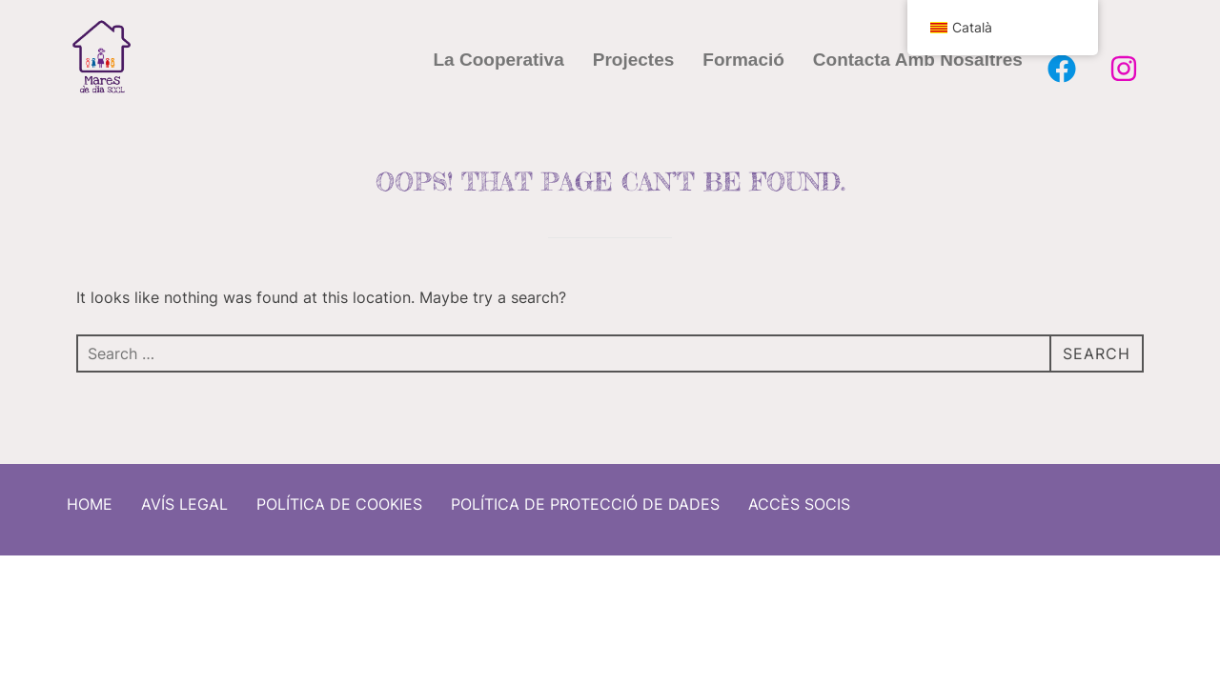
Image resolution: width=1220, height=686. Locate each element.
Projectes (634, 60)
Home (89, 497)
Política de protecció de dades (585, 497)
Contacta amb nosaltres (918, 60)
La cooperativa (499, 60)
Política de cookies (339, 497)
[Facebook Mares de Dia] (1061, 68)
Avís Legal (184, 497)
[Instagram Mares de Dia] (1123, 68)
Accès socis (799, 497)
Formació (743, 60)
